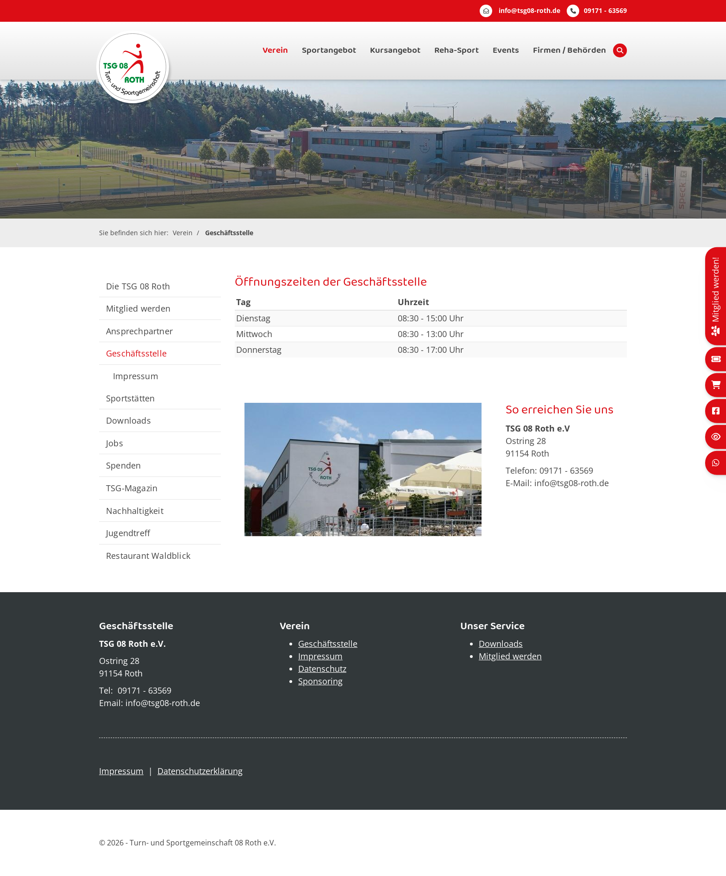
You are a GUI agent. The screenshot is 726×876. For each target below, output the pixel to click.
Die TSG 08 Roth (138, 286)
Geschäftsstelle (229, 232)
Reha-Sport (456, 50)
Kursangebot (395, 50)
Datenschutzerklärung (200, 770)
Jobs (114, 443)
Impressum (135, 376)
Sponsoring (320, 681)
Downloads (128, 420)
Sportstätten (130, 398)
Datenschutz (322, 668)
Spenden (123, 465)
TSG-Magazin (131, 488)
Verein (275, 50)
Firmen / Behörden (569, 50)
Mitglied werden (138, 308)
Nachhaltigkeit (134, 510)
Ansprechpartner (139, 331)
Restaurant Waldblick (148, 555)
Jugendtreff (128, 532)
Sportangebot (329, 50)
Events (506, 50)
